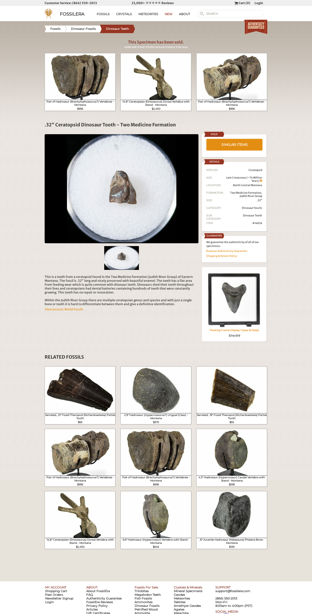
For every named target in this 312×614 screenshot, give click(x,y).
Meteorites (182, 598)
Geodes (179, 595)
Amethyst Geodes (187, 606)
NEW (168, 14)
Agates (179, 609)
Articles (92, 609)
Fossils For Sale (146, 587)
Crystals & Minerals (188, 587)
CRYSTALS (124, 14)
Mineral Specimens (188, 591)
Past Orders (54, 595)
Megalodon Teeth (148, 595)
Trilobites (142, 591)
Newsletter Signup (59, 598)
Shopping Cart (56, 591)
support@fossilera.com (232, 591)
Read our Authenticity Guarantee (226, 251)
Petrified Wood (146, 609)
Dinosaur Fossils (252, 208)
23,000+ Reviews (153, 3)
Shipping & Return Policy (221, 256)
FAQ (89, 595)
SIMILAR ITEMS (234, 145)
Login (259, 3)
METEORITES (148, 14)
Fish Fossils (143, 598)
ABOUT (184, 14)
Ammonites (144, 602)
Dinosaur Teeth (252, 215)
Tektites (179, 602)
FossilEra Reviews (99, 602)
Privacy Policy (97, 606)
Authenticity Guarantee (104, 598)
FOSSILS (103, 14)
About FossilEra (98, 591)
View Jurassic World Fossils (64, 309)
